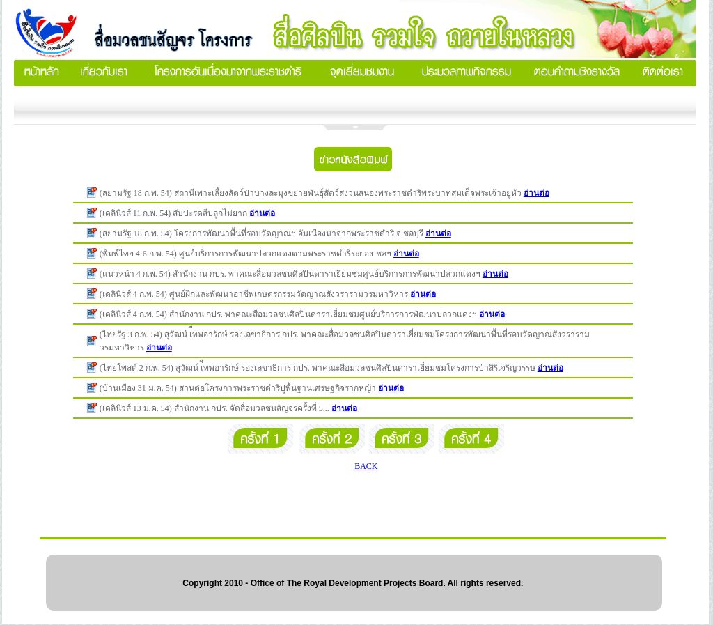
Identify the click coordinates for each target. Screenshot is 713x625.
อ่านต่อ (536, 193)
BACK (365, 466)
